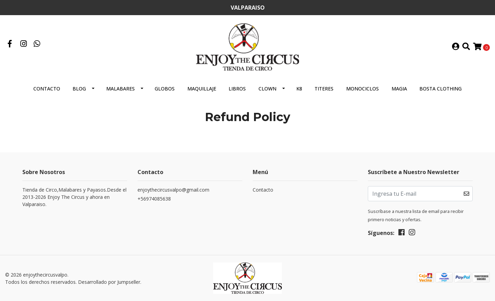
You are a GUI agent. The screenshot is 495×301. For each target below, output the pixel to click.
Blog (79, 88)
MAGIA (399, 88)
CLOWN (267, 88)
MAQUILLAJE (201, 88)
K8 (299, 88)
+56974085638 (154, 198)
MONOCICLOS (362, 88)
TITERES (324, 88)
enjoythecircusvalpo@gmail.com (173, 189)
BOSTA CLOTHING (440, 88)
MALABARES (120, 88)
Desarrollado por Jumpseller (109, 282)
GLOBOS (165, 88)
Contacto (46, 88)
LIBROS (237, 88)
